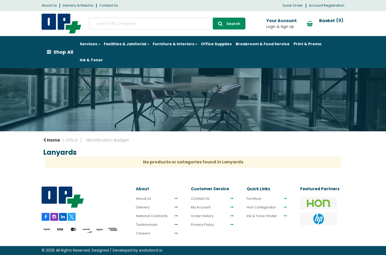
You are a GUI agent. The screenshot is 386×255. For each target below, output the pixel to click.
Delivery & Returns (78, 5)
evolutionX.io (150, 250)
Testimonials (146, 225)
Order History (202, 216)
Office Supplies (216, 44)
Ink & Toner (91, 60)
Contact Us (108, 5)
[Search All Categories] (151, 23)
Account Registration (326, 5)
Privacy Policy (202, 225)
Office (71, 140)
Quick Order (292, 5)
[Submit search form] (198, 23)
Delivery (143, 207)
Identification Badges (107, 140)
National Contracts (152, 216)
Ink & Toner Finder (262, 216)
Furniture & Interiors (173, 44)
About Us (49, 5)
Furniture (254, 199)
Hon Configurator (261, 207)
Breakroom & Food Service (263, 44)
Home (51, 140)
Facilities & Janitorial (125, 44)
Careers (143, 233)
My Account (201, 207)
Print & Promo (307, 44)
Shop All (63, 52)
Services (88, 44)
